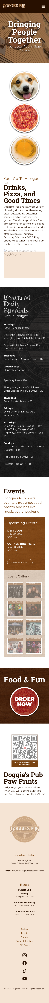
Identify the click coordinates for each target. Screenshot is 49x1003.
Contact (24, 937)
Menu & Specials (24, 941)
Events (24, 933)
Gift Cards (25, 945)
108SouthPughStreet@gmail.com (28, 870)
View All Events (20, 562)
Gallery (24, 929)
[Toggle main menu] (43, 6)
